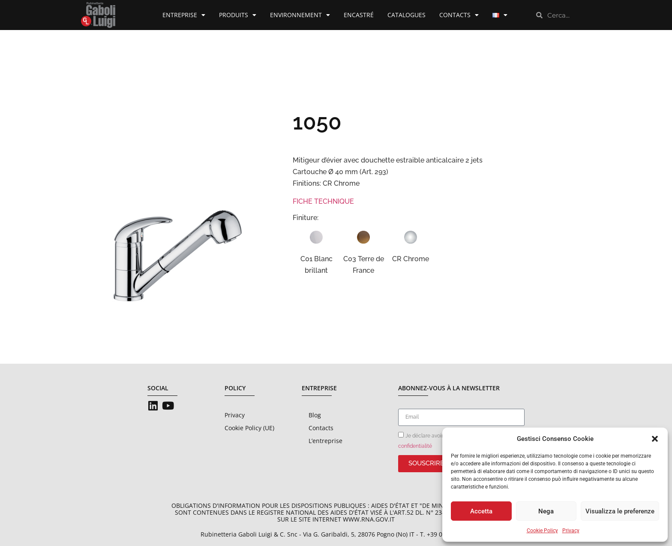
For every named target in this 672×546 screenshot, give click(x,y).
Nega (546, 511)
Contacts (459, 15)
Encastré (359, 15)
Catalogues (406, 15)
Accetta (481, 511)
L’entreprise (325, 441)
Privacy (570, 531)
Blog (315, 415)
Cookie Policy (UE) (249, 428)
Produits (237, 15)
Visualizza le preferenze (619, 511)
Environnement (300, 15)
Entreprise (183, 15)
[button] (655, 438)
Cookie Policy (542, 531)
